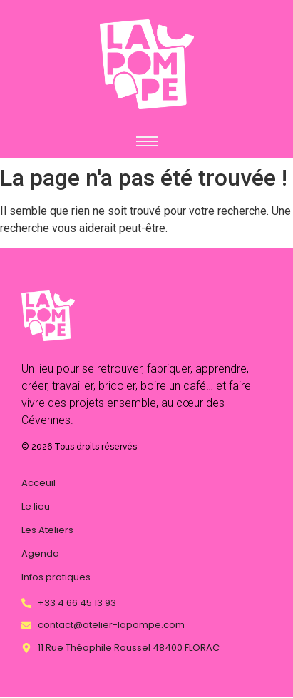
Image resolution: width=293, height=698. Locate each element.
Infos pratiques (56, 577)
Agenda (40, 553)
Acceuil (38, 483)
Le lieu (35, 506)
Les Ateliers (47, 530)
